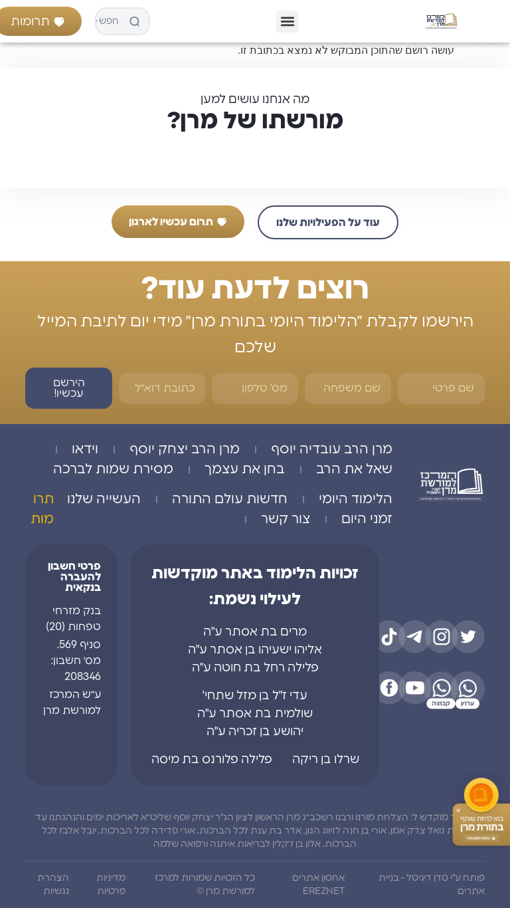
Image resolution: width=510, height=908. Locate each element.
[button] (287, 22)
